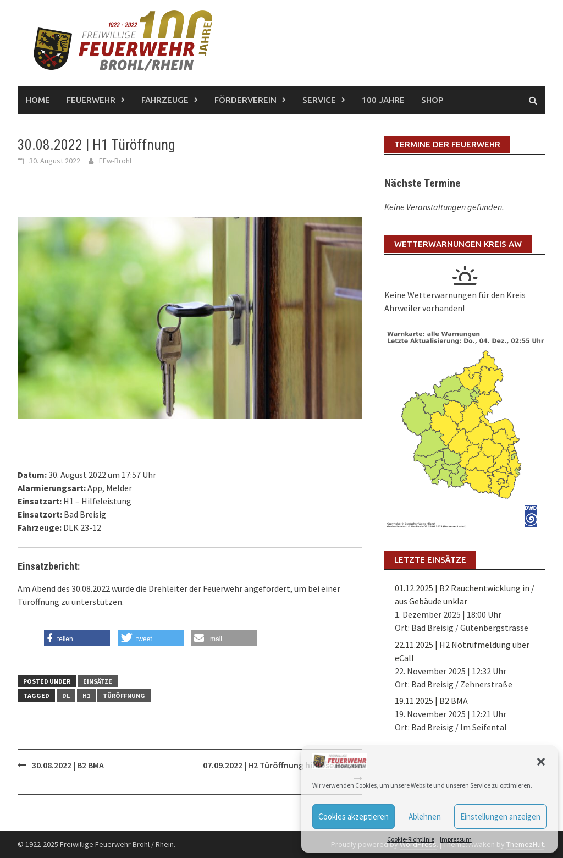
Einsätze (97, 681)
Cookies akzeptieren (353, 816)
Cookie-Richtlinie (410, 839)
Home (38, 100)
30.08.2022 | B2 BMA (68, 765)
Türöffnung (124, 695)
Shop (432, 100)
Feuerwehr (91, 100)
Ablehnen (425, 816)
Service (319, 100)
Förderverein (245, 100)
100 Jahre (383, 100)
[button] (541, 761)
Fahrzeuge (165, 100)
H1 (86, 695)
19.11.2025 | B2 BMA (431, 700)
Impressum (456, 839)
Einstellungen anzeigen (500, 816)
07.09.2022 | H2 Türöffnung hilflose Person (282, 765)
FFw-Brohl (115, 161)
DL (66, 695)
